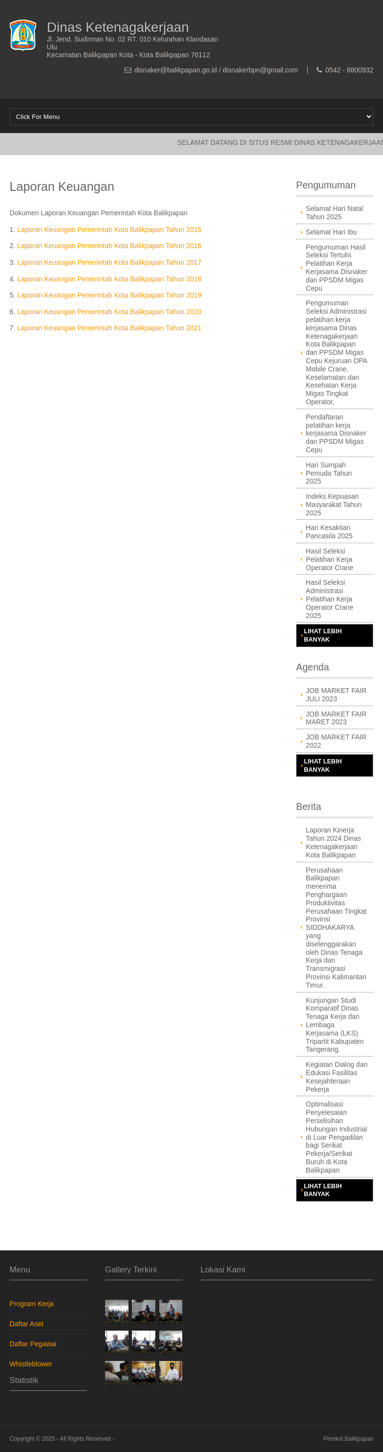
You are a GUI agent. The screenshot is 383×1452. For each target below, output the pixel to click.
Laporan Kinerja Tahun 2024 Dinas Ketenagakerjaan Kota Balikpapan (333, 842)
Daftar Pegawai (33, 1344)
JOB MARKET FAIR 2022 (336, 741)
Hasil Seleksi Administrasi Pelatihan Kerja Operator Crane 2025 (329, 598)
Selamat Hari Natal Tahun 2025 (334, 213)
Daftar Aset (26, 1324)
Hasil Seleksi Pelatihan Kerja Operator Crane (329, 559)
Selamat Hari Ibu (331, 232)
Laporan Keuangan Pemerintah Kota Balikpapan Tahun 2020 (109, 312)
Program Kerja (32, 1304)
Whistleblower (31, 1364)
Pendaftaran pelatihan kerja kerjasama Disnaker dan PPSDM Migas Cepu (336, 433)
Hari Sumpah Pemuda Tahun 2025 (329, 473)
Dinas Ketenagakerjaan (118, 27)
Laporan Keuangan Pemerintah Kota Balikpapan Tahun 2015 (109, 229)
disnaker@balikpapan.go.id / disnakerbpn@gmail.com (216, 70)
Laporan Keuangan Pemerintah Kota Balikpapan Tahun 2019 (109, 295)
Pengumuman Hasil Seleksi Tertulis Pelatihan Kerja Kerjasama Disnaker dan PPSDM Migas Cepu (336, 267)
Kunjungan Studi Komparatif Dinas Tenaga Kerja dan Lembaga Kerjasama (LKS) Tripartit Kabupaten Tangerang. (335, 1025)
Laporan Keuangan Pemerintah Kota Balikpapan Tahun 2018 (109, 279)
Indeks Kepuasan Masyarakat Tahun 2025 (334, 504)
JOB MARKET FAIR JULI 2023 (336, 695)
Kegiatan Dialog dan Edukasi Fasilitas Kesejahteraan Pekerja (336, 1076)
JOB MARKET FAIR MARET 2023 (336, 718)
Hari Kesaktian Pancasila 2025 (329, 532)
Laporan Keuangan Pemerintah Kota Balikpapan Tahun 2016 (109, 246)
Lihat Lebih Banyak (322, 635)
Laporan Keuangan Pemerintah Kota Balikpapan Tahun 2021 (109, 328)
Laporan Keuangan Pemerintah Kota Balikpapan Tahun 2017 (109, 262)
